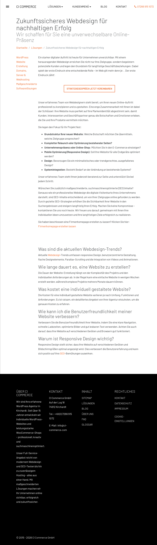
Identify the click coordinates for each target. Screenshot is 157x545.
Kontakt (121, 6)
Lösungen (36, 47)
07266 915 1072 (144, 6)
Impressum (121, 408)
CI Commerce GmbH (43, 537)
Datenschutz (123, 403)
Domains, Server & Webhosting (22, 75)
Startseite (21, 47)
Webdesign (54, 254)
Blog (104, 6)
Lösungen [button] (54, 6)
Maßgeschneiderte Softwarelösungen (26, 86)
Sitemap (87, 397)
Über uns (88, 413)
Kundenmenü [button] (80, 6)
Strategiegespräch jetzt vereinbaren (89, 88)
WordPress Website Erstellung (22, 62)
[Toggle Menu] (7, 6)
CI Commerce (26, 6)
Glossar (87, 424)
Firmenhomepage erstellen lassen (57, 226)
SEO (62, 353)
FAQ (84, 419)
